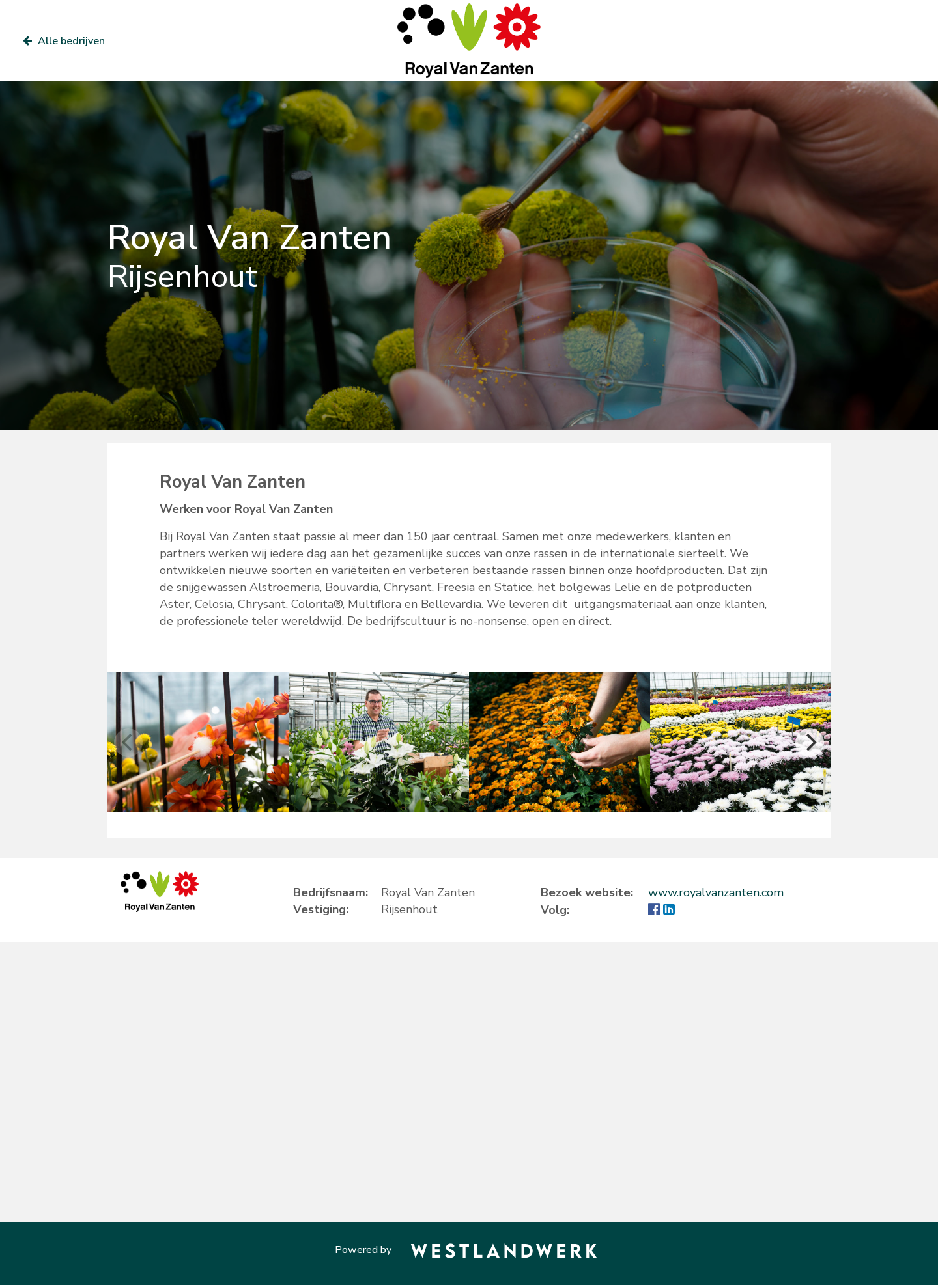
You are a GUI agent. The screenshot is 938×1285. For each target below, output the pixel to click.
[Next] (809, 742)
